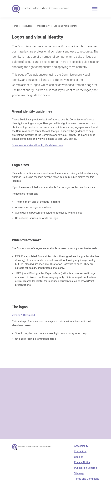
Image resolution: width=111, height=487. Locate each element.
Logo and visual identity (65, 26)
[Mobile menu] (94, 9)
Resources (27, 26)
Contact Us (80, 451)
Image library (43, 26)
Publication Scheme (85, 467)
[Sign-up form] (55, 403)
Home (15, 26)
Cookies (78, 456)
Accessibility (81, 446)
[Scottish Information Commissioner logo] (40, 9)
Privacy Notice (82, 462)
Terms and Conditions (86, 478)
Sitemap (79, 473)
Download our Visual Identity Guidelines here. (37, 145)
